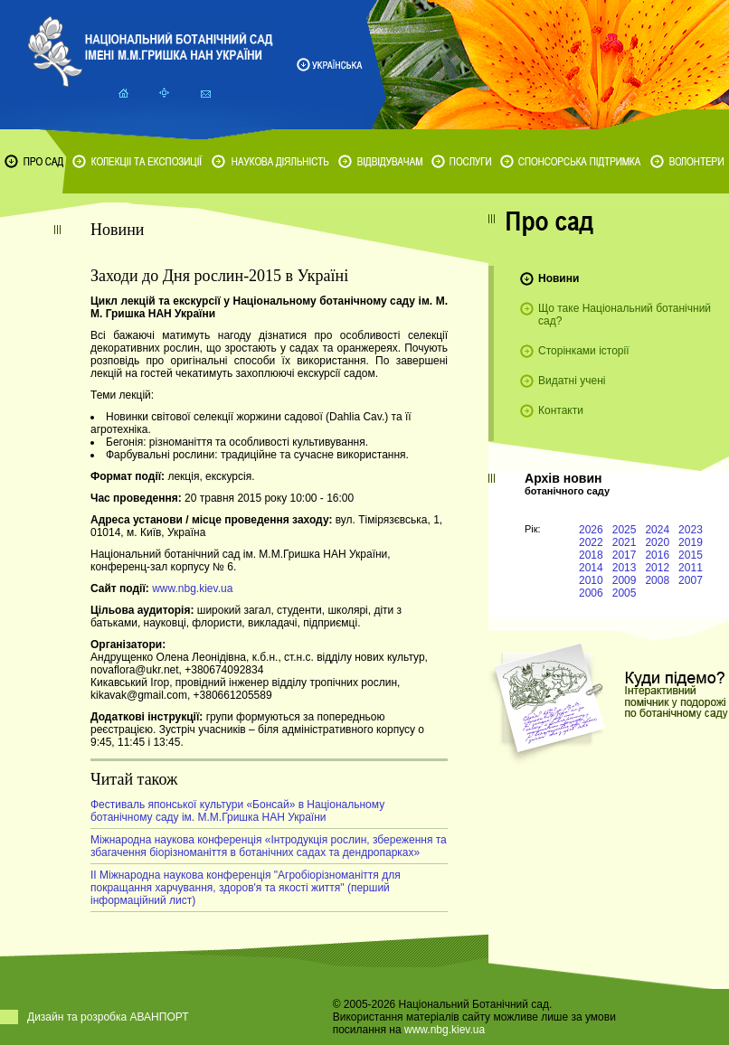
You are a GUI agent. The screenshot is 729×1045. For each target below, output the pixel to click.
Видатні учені (571, 380)
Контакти (560, 410)
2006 (591, 593)
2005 (624, 593)
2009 (624, 580)
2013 (624, 567)
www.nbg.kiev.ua (192, 588)
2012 (657, 567)
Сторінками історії (584, 350)
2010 (591, 580)
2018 (591, 555)
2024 (657, 529)
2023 (690, 529)
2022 (591, 542)
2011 (690, 567)
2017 (624, 555)
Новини (558, 278)
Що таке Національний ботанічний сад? (624, 314)
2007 (690, 580)
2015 (690, 555)
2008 (657, 580)
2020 (657, 542)
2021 (624, 542)
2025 (624, 529)
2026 (591, 529)
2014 (591, 567)
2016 (657, 555)
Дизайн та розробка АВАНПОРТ (108, 1017)
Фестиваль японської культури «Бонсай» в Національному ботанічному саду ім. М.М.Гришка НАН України (237, 811)
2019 (690, 542)
